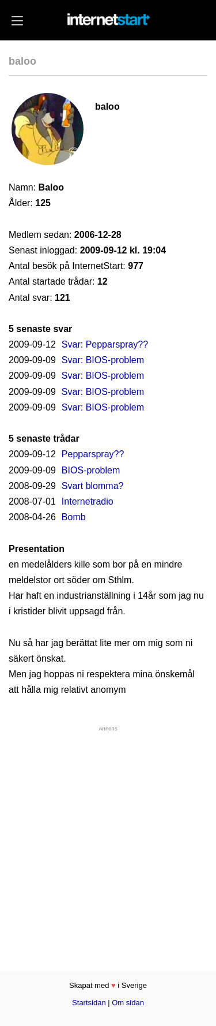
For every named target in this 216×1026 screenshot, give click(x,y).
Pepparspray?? (93, 454)
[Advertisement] (108, 840)
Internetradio (87, 501)
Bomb (74, 517)
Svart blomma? (93, 486)
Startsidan (89, 1002)
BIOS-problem (91, 470)
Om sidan (128, 1002)
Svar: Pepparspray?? (105, 344)
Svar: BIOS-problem (103, 360)
